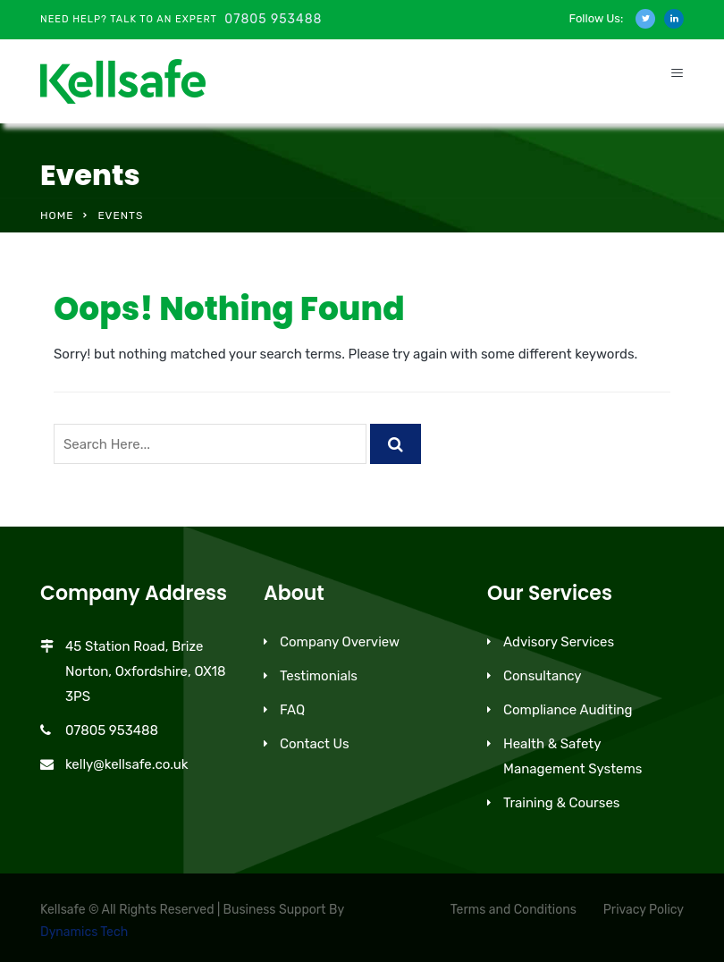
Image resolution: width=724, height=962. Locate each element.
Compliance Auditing (568, 710)
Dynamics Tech (84, 932)
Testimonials (319, 676)
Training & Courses (561, 803)
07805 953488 (273, 19)
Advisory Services (558, 642)
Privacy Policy (643, 909)
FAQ (292, 710)
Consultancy (542, 676)
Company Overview (340, 642)
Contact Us (314, 744)
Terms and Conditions (513, 909)
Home (56, 215)
